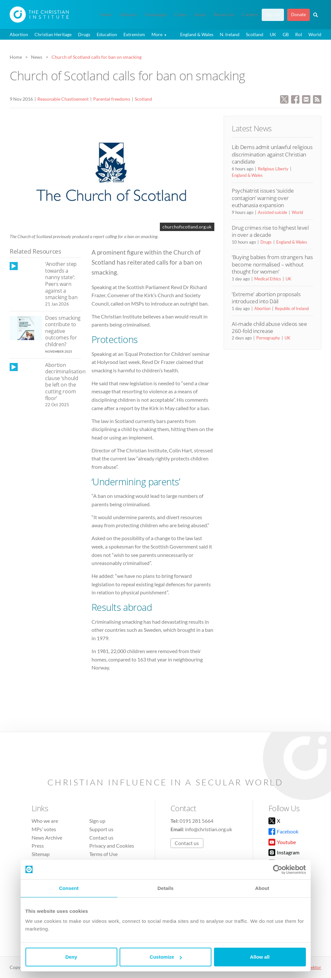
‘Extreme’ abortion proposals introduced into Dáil (266, 297)
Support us (101, 829)
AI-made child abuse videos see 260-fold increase (269, 327)
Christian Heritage (53, 34)
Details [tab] (166, 888)
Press (38, 845)
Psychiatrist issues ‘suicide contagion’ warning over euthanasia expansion (263, 198)
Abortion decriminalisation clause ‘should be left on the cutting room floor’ (65, 381)
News (106, 14)
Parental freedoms (111, 99)
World (314, 34)
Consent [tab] (69, 888)
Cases (180, 14)
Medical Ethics (267, 278)
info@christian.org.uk (208, 829)
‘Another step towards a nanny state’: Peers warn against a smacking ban (61, 280)
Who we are (45, 821)
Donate (298, 14)
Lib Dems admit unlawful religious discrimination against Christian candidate (272, 154)
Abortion (19, 34)
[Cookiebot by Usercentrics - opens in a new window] (277, 869)
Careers (250, 14)
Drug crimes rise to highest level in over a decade (270, 231)
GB (286, 34)
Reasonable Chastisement (63, 99)
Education (107, 34)
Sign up (273, 14)
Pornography (268, 337)
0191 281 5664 (196, 821)
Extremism (134, 34)
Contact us (101, 837)
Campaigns (156, 14)
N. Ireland (229, 34)
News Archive (47, 837)
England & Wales (196, 34)
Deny (71, 957)
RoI (298, 34)
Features (128, 14)
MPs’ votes (44, 829)
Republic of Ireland (292, 308)
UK (273, 34)
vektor (314, 967)
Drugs (84, 34)
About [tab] (262, 888)
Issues (200, 14)
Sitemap (41, 854)
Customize (166, 957)
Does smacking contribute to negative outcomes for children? (63, 331)
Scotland (254, 34)
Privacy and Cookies (111, 845)
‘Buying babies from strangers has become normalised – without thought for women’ (272, 264)
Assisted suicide (272, 212)
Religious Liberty (273, 168)
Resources (224, 14)
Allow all (260, 957)
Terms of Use (103, 854)
